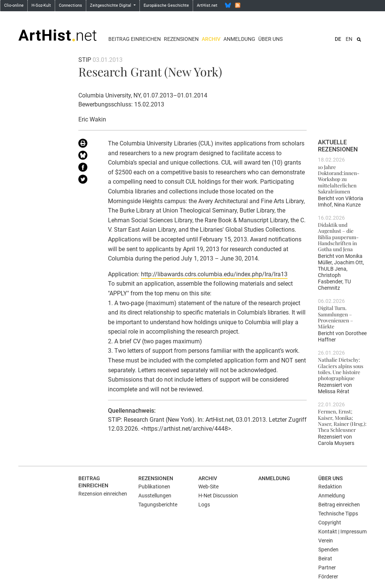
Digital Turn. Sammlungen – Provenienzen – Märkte (335, 316)
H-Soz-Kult (41, 5)
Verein (325, 541)
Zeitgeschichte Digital (111, 5)
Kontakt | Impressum (342, 532)
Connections (70, 5)
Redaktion (330, 487)
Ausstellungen (154, 496)
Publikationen (154, 487)
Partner (327, 568)
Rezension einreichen (102, 494)
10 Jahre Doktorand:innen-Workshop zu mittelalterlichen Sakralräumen (339, 179)
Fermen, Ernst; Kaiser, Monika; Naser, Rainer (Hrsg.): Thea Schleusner (342, 420)
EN (349, 39)
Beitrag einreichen (134, 39)
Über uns (270, 39)
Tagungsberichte (157, 505)
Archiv (211, 39)
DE (338, 39)
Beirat (325, 559)
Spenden (328, 550)
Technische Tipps (338, 514)
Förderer (328, 577)
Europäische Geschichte (166, 5)
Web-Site (208, 487)
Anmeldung (239, 39)
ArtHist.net (207, 5)
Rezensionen (181, 39)
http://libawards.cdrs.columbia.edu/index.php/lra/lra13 (214, 274)
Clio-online (14, 5)
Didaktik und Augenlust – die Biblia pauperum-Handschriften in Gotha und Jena (338, 236)
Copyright (329, 523)
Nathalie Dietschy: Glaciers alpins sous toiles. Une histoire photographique (340, 368)
